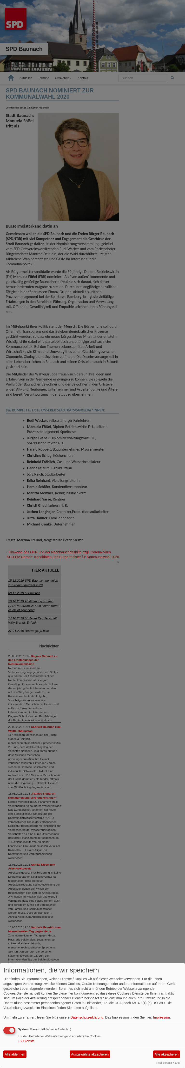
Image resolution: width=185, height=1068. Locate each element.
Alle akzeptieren (167, 1054)
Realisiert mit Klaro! (168, 1062)
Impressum (161, 1017)
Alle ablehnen (15, 1054)
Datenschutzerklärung (87, 1017)
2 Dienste (26, 1041)
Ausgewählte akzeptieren (90, 1054)
